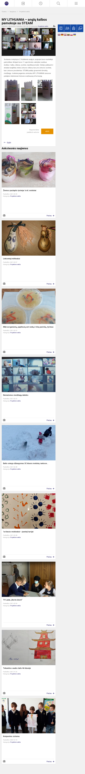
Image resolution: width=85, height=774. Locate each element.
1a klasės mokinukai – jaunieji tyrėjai (18, 532)
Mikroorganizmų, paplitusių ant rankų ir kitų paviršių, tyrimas (28, 327)
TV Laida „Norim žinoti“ (12, 600)
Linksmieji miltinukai (11, 259)
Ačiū (47, 131)
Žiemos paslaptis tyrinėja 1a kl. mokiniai (19, 190)
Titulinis (4, 11)
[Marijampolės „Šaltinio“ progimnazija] (7, 3)
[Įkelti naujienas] (23, 3)
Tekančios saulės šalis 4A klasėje (17, 668)
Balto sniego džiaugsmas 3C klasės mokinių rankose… (25, 463)
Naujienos (13, 11)
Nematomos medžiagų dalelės (15, 395)
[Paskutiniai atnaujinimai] (41, 3)
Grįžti (9, 143)
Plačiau (49, 216)
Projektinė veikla (24, 11)
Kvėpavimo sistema (11, 736)
